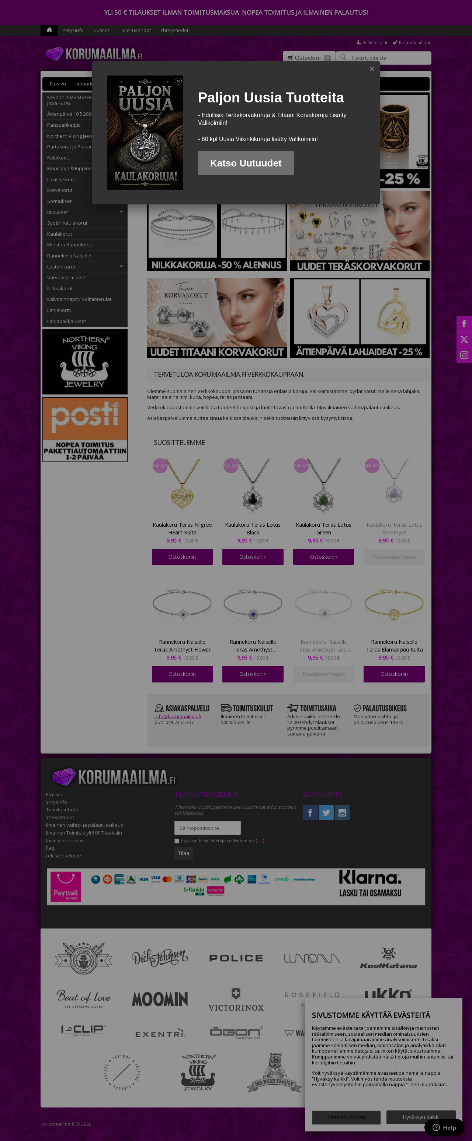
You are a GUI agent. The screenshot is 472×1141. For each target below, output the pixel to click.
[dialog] (236, 132)
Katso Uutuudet (246, 163)
